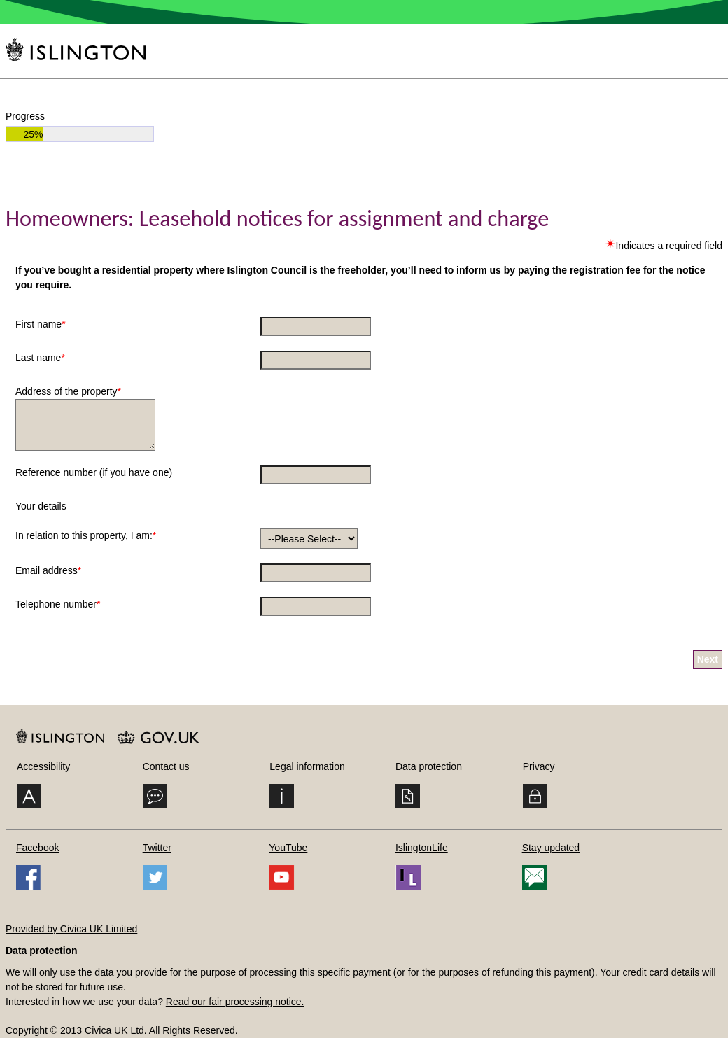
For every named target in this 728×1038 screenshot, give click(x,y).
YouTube (288, 847)
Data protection (429, 766)
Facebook (37, 847)
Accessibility (43, 766)
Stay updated (551, 847)
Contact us (166, 766)
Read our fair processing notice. (235, 1001)
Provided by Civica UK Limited (71, 928)
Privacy (539, 766)
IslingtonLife (422, 847)
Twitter (157, 847)
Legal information (307, 766)
